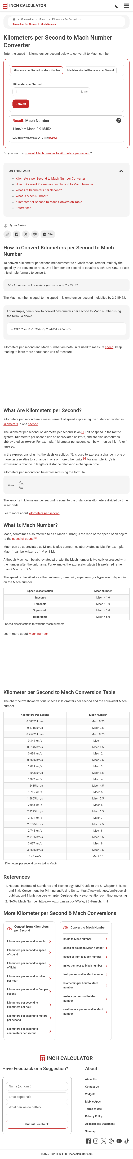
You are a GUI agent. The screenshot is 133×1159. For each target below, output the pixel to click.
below (53, 137)
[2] (35, 538)
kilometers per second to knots (29, 941)
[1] (84, 458)
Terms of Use (93, 1109)
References (23, 208)
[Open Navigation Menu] (126, 6)
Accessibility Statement (100, 1123)
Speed (42, 19)
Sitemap (90, 1131)
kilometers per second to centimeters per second (29, 1031)
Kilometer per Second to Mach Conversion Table (49, 202)
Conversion (27, 19)
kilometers (10, 424)
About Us (91, 1079)
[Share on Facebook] (16, 234)
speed (109, 347)
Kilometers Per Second (64, 19)
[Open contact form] (118, 120)
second (33, 424)
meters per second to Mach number (85, 998)
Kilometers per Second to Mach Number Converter (50, 178)
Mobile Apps (93, 1101)
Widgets (90, 1094)
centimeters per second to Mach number (85, 1011)
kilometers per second (44, 513)
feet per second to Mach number (85, 974)
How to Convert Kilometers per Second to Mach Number (54, 184)
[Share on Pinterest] (35, 234)
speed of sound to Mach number (85, 948)
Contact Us (92, 1086)
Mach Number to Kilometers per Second (90, 70)
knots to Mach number (85, 939)
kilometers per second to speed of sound (29, 952)
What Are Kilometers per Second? (39, 190)
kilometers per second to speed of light (29, 965)
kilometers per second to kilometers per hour (29, 1005)
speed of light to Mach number (85, 956)
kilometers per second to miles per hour (29, 978)
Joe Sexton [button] (19, 225)
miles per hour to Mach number (85, 965)
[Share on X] (26, 234)
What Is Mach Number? (32, 196)
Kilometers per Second (27, 84)
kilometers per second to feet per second (29, 991)
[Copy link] (7, 234)
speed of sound (23, 539)
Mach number (38, 634)
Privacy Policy (94, 1116)
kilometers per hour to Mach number (85, 985)
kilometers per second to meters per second (29, 1018)
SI (82, 432)
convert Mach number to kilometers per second (57, 153)
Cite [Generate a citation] (48, 234)
